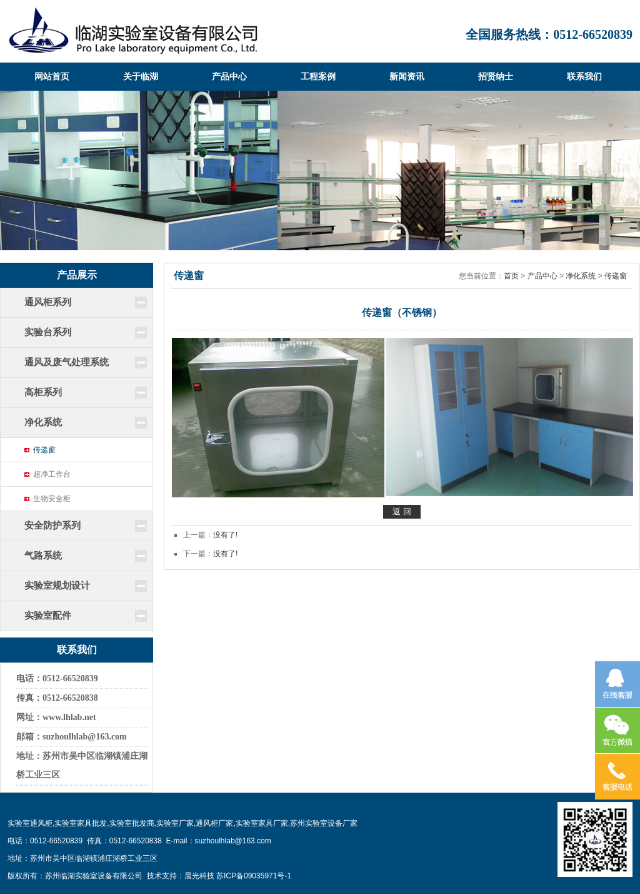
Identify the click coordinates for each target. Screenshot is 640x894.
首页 (511, 276)
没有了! (225, 535)
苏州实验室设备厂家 (324, 823)
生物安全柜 (52, 498)
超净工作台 (52, 474)
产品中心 (543, 276)
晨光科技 (199, 875)
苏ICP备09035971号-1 (253, 875)
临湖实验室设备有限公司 (133, 31)
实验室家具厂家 (262, 823)
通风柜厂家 (214, 823)
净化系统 (581, 276)
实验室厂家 (175, 823)
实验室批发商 (131, 823)
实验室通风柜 (30, 823)
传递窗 (44, 449)
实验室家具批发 (80, 823)
